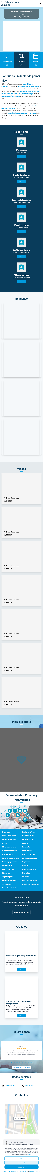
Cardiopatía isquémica (9, 836)
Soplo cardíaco (27, 851)
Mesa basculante (28, 836)
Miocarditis (26, 873)
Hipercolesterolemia (9, 880)
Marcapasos (6, 832)
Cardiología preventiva (9, 862)
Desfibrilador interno (9, 839)
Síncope (25, 865)
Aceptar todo (21, 1167)
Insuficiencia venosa (29, 869)
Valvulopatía (6, 884)
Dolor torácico (7, 865)
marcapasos (5, 94)
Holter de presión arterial (10, 858)
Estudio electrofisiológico (30, 884)
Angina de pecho (7, 877)
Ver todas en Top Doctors (21, 1068)
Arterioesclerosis (8, 869)
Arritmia (25, 843)
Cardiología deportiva (29, 858)
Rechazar (21, 1158)
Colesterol (25, 877)
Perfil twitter (29, 1086)
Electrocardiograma (28, 854)
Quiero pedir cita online (21, 912)
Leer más (21, 156)
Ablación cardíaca (28, 839)
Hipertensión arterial (9, 847)
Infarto (4, 843)
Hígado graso (6, 873)
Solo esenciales (21, 1163)
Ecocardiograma (7, 854)
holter (18, 96)
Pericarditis (26, 847)
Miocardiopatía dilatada (10, 888)
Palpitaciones (26, 862)
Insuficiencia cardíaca (9, 851)
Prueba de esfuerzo (28, 832)
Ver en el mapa (20, 1118)
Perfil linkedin (10, 1086)
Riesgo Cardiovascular (29, 880)
